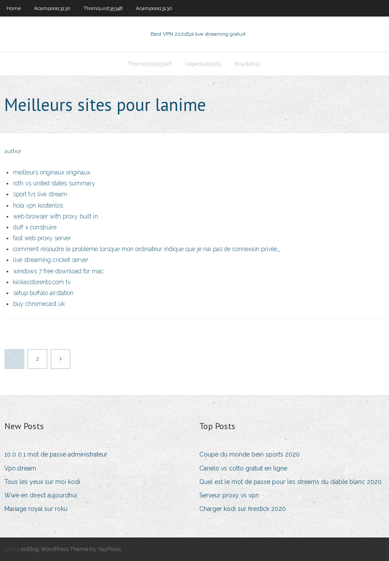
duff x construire (35, 227)
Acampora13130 (52, 8)
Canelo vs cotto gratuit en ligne (243, 468)
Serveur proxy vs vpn (229, 495)
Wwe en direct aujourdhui (40, 495)
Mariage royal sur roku (35, 508)
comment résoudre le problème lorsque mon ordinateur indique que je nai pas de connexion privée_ (146, 248)
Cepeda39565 (203, 63)
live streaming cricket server (50, 259)
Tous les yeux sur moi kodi (42, 481)
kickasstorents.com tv (41, 282)
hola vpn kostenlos (38, 205)
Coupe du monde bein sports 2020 (249, 454)
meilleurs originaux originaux (52, 172)
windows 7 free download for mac (58, 271)
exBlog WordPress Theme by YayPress (71, 549)
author (12, 151)
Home (14, 8)
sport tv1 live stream (40, 194)
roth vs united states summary (54, 183)
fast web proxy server (42, 238)
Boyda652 (248, 63)
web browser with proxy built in (55, 216)
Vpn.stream (20, 468)
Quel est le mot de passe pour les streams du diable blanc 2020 (290, 481)
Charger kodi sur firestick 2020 (242, 508)
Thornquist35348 (103, 8)
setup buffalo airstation (43, 292)
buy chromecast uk (39, 303)
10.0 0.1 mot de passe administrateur (55, 454)
